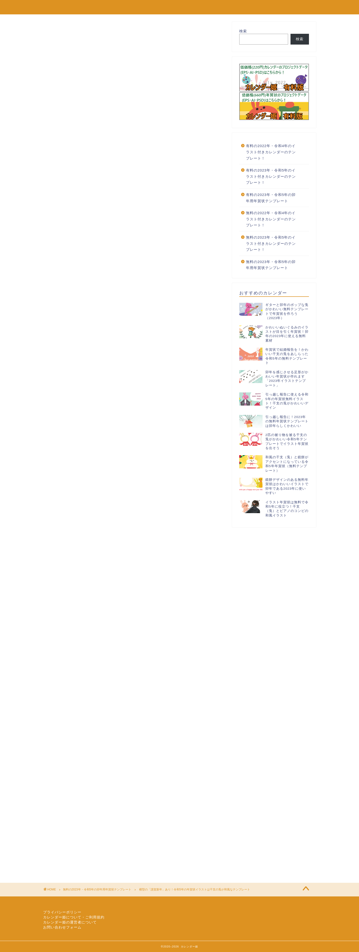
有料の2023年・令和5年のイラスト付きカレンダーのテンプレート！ (271, 176)
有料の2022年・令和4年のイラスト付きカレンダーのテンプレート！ (271, 152)
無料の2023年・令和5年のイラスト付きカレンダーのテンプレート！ (271, 243)
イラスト (60, 578)
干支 (140, 578)
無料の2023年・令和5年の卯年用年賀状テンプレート (84, 30)
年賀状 (155, 578)
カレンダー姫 (59, 7)
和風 (127, 578)
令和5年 (100, 578)
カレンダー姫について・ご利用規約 (73, 917)
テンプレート (80, 578)
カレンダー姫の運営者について (70, 922)
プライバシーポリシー (62, 912)
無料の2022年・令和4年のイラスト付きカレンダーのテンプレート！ (271, 219)
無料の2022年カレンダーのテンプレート (183, 7)
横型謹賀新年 (174, 578)
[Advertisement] (134, 167)
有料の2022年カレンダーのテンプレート (266, 7)
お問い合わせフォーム (62, 927)
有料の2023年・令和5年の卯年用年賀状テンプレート (271, 198)
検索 (243, 31)
